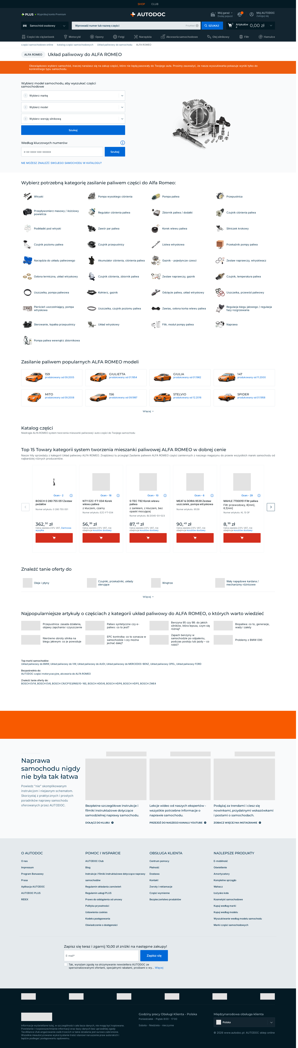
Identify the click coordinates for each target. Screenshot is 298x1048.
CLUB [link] (154, 4)
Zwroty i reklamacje (160, 886)
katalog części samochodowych (75, 44)
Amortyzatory (222, 873)
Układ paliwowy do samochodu (114, 44)
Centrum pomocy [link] (159, 861)
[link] (43, 14)
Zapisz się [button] (154, 955)
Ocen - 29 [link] (247, 495)
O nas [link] (24, 861)
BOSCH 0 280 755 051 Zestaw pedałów (54, 502)
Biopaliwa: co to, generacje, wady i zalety (252, 625)
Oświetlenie (220, 867)
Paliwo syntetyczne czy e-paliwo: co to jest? (123, 625)
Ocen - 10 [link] (153, 495)
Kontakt (153, 880)
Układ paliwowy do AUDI (91, 663)
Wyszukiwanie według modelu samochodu (238, 918)
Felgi (121, 36)
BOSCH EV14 (28, 683)
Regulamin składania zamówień (103, 886)
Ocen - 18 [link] (106, 495)
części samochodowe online (37, 44)
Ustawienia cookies (96, 912)
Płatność (154, 867)
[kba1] (62, 152)
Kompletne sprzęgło (225, 880)
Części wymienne (159, 892)
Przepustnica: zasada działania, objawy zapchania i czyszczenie (62, 625)
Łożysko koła (221, 892)
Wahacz (218, 886)
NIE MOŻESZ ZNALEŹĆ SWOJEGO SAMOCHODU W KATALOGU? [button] (61, 163)
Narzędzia (145, 36)
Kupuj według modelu (226, 912)
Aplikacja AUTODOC (33, 886)
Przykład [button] (190, 25)
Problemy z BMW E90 (248, 639)
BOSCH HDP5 (131, 683)
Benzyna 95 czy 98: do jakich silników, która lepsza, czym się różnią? (190, 625)
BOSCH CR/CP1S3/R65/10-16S (69, 683)
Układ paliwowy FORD (188, 663)
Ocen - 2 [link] (58, 495)
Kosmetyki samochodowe (228, 899)
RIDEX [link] (24, 899)
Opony (99, 36)
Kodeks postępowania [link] (97, 918)
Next (271, 507)
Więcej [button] (159, 967)
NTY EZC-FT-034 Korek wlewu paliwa (101, 504)
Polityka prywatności (97, 905)
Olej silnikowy (220, 36)
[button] (221, 14)
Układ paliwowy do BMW (35, 663)
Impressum (27, 867)
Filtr (246, 36)
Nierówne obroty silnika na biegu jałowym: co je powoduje (62, 640)
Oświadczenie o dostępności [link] (101, 924)
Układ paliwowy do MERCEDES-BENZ (127, 663)
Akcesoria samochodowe (182, 36)
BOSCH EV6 (44, 683)
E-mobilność (221, 861)
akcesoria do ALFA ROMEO (75, 673)
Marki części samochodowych (231, 924)
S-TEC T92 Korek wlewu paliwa (148, 506)
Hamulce (269, 36)
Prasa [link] (24, 880)
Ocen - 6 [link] (199, 495)
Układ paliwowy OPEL (162, 663)
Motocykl (75, 36)
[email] (101, 955)
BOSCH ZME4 (148, 683)
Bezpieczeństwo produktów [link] (165, 899)
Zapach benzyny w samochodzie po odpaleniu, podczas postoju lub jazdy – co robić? (190, 639)
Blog (87, 867)
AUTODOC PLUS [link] (31, 892)
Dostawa (154, 873)
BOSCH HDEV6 (96, 683)
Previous (25, 507)
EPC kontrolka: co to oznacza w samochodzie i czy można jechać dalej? (126, 640)
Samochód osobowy (42, 25)
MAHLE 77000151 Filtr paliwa (242, 504)
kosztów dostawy (102, 530)
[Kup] (54, 538)
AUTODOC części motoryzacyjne (40, 673)
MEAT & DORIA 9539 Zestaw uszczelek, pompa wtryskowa (194, 502)
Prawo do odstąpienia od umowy (103, 899)
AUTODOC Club (94, 861)
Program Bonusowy (32, 873)
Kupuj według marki (225, 905)
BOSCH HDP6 (114, 683)
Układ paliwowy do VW (63, 663)
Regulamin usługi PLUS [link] (98, 892)
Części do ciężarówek (40, 36)
